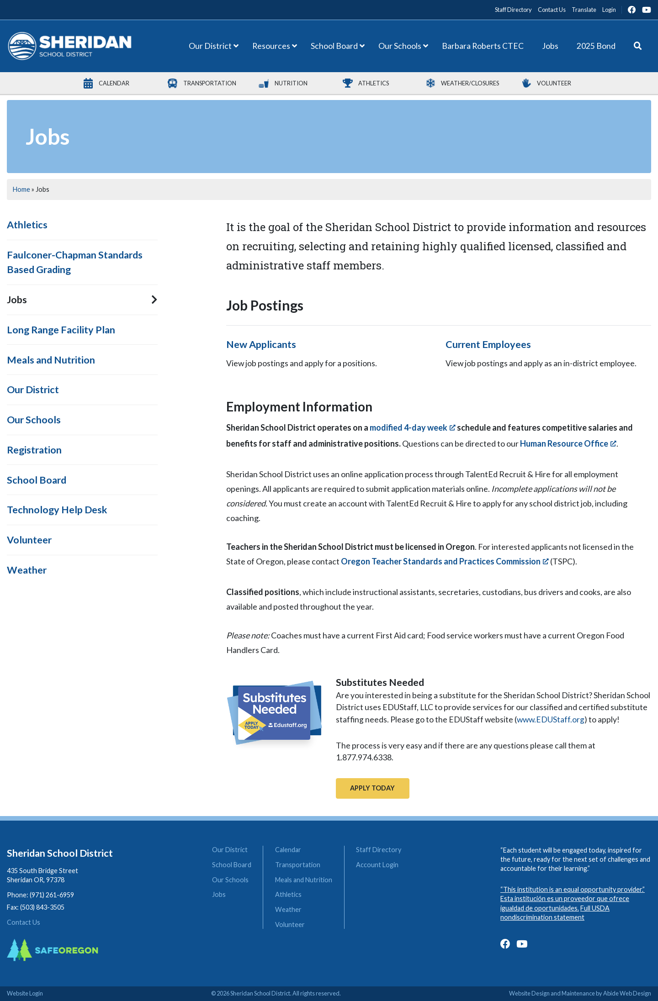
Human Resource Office (564, 443)
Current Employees (488, 344)
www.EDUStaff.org (550, 719)
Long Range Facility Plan (61, 330)
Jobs (17, 300)
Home (21, 189)
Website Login (25, 993)
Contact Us (23, 922)
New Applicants (261, 344)
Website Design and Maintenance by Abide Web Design (580, 993)
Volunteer (29, 540)
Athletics (27, 225)
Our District (33, 389)
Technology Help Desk (57, 510)
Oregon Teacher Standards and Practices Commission (441, 561)
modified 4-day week (408, 427)
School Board (36, 480)
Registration (34, 450)
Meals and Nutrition (51, 360)
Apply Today (372, 788)
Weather (27, 570)
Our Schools (34, 420)
